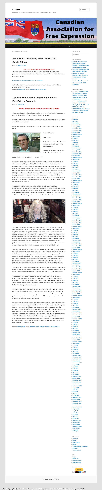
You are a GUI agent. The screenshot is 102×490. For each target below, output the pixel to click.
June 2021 (75, 232)
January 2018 (76, 311)
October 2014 (76, 384)
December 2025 (76, 128)
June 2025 (75, 140)
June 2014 (75, 389)
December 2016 (76, 336)
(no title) (74, 79)
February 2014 (76, 397)
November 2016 (76, 338)
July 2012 (75, 430)
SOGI (57, 326)
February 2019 (76, 286)
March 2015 (75, 374)
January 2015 (76, 378)
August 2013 (76, 409)
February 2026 (76, 125)
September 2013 (77, 407)
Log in (74, 456)
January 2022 (76, 219)
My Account (61, 46)
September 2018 (77, 295)
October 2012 (76, 424)
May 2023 (75, 188)
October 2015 (76, 361)
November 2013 (76, 403)
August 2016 (76, 343)
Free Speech (76, 442)
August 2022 (76, 205)
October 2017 (76, 317)
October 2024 (76, 155)
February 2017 (76, 332)
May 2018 (75, 303)
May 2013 (75, 414)
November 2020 (76, 245)
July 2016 (75, 345)
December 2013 (76, 401)
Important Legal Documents (80, 446)
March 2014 (75, 395)
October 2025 (76, 132)
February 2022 (76, 217)
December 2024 (76, 151)
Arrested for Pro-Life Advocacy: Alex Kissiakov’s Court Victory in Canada (80, 75)
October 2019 (76, 270)
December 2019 (76, 267)
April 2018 (75, 305)
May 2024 (75, 165)
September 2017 (77, 318)
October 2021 (76, 224)
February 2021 (76, 240)
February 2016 (76, 355)
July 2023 (75, 184)
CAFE (16, 9)
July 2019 (75, 276)
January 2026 (76, 127)
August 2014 (76, 387)
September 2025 (77, 134)
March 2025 (75, 146)
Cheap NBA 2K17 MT (78, 108)
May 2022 (75, 211)
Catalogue (36, 46)
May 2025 (75, 142)
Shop (76, 46)
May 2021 (75, 234)
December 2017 (76, 313)
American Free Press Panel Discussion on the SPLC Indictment (80, 82)
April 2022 (75, 213)
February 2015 (76, 376)
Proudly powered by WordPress (51, 479)
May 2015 (75, 370)
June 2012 (75, 432)
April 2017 (75, 328)
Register (69, 46)
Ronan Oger (43, 89)
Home (14, 46)
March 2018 (75, 307)
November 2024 (76, 153)
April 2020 (75, 259)
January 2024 (76, 173)
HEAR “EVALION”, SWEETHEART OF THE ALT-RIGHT (81, 110)
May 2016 (75, 349)
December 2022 (76, 198)
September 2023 (77, 180)
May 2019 (75, 280)
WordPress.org (76, 462)
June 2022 (75, 209)
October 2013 (76, 405)
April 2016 (75, 351)
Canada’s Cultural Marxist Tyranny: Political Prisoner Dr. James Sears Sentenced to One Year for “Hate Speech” (80, 95)
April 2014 (75, 393)
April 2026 (75, 121)
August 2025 (76, 136)
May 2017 (75, 326)
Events (74, 440)
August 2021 (76, 228)
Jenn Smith (36, 89)
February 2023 (76, 194)
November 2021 (76, 223)
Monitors (75, 448)
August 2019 (76, 274)
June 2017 (75, 324)
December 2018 (76, 290)
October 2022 (76, 201)
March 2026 (75, 123)
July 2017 (75, 322)
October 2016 (76, 340)
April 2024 (75, 167)
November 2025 (76, 130)
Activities (75, 438)
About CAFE (22, 46)
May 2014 (75, 391)
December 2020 (76, 244)
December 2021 (76, 221)
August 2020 (76, 251)
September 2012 (77, 426)
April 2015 (75, 372)
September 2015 (77, 363)
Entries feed (75, 458)
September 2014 (77, 386)
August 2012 (76, 428)
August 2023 (76, 182)
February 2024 (76, 171)
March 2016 (75, 353)
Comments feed (76, 460)
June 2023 (75, 186)
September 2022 (77, 203)
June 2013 (75, 412)
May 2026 (75, 119)
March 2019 (75, 284)
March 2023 (75, 192)
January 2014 (76, 399)
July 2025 (75, 138)
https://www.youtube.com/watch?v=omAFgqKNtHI (27, 80)
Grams (74, 444)
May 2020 (75, 257)
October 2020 (76, 247)
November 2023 (76, 176)
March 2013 (75, 418)
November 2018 (76, 292)
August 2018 (76, 297)
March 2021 (75, 238)
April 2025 (75, 144)
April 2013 (75, 416)
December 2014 (76, 380)
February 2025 (76, 148)
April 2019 (75, 282)
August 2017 (76, 320)
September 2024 (77, 157)
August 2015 (76, 364)
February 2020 (76, 263)
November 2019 (76, 269)
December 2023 (76, 174)
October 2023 (76, 178)
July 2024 (75, 161)
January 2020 (76, 265)
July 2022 (75, 207)
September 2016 (77, 341)
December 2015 (76, 357)
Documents (53, 46)
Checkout (44, 46)
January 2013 (76, 422)
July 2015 (75, 366)
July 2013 (75, 411)
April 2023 (75, 190)
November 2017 (76, 315)
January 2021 (76, 242)
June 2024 (75, 163)
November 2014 (76, 382)
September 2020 (77, 249)
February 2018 (76, 309)
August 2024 (76, 159)
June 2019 (75, 278)
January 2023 (76, 196)
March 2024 (75, 169)
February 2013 (76, 420)
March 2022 (75, 215)
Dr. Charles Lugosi (34, 326)
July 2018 (75, 299)
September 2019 (77, 272)
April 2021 (75, 236)
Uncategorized (21, 89)
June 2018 (75, 301)
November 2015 (76, 359)
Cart (29, 46)
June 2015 (75, 368)
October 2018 (76, 293)
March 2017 (75, 330)
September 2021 (77, 226)
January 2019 (76, 288)
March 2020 (75, 261)
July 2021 (75, 230)
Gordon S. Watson (44, 326)
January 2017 (76, 334)
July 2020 (75, 253)
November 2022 (76, 199)
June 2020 (75, 255)
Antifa (31, 89)
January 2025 (76, 150)
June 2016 (75, 347)
